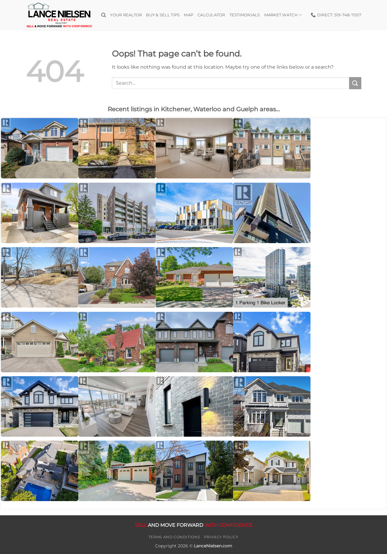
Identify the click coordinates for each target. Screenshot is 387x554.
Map (188, 15)
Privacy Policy (221, 537)
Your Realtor (126, 15)
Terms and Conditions (174, 537)
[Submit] (355, 83)
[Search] (103, 15)
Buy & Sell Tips (163, 15)
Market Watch (283, 15)
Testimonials (244, 15)
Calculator (211, 15)
